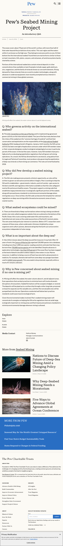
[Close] (60, 535)
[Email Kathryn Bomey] (27, 340)
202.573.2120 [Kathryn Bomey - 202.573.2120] (30, 338)
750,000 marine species (20, 247)
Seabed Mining (25, 349)
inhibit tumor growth (15, 260)
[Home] (17, 459)
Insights (31, 483)
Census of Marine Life (22, 242)
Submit (57, 516)
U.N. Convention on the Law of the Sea (20, 134)
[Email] (40, 517)
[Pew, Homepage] (31, 3)
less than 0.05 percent (28, 250)
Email (29, 513)
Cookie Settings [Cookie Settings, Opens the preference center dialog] (31, 542)
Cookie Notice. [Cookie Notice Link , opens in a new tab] (34, 539)
